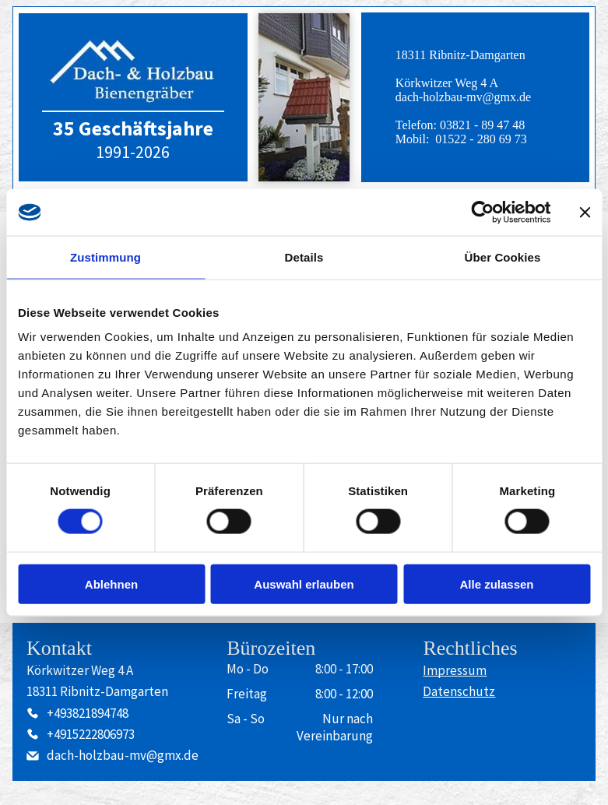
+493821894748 (87, 713)
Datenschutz (459, 691)
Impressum (455, 670)
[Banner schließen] (584, 212)
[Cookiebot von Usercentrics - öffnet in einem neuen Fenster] (482, 212)
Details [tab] (304, 257)
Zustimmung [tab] (105, 257)
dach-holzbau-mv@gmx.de (463, 97)
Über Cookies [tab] (503, 257)
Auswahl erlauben (303, 583)
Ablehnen (111, 583)
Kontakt (59, 648)
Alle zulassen (496, 583)
